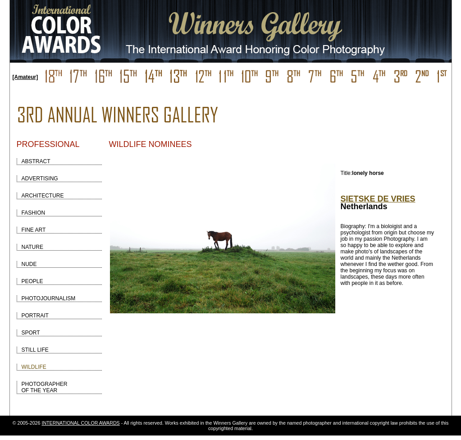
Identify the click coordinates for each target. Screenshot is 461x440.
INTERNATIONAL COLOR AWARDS (80, 423)
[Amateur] (25, 77)
